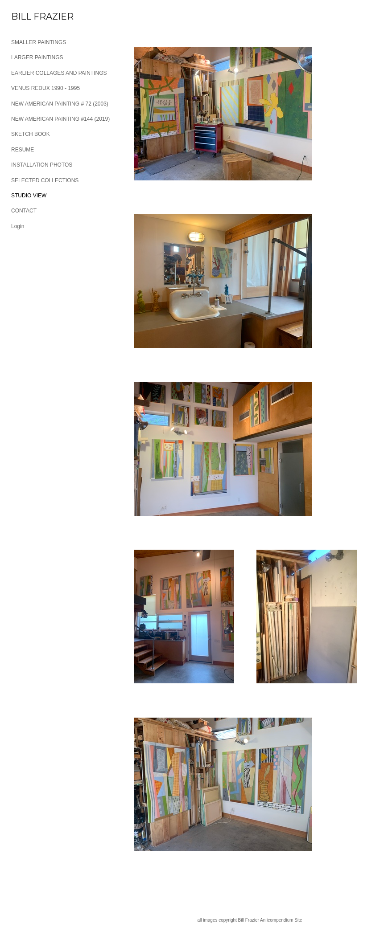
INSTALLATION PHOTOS (41, 165)
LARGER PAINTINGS (37, 57)
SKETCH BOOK (30, 134)
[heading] (33, 16)
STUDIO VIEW (28, 195)
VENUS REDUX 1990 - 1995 (45, 88)
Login (17, 226)
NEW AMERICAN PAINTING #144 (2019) (60, 119)
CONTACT (24, 211)
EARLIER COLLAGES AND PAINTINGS (59, 73)
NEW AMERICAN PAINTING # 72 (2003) (59, 104)
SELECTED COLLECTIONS (44, 180)
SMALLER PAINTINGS (38, 42)
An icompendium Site (281, 920)
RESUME (22, 150)
